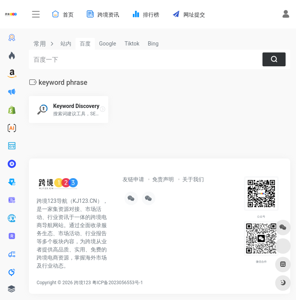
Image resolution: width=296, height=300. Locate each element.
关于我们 (193, 179)
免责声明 (163, 179)
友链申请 (133, 179)
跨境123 (82, 282)
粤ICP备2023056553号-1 (117, 282)
